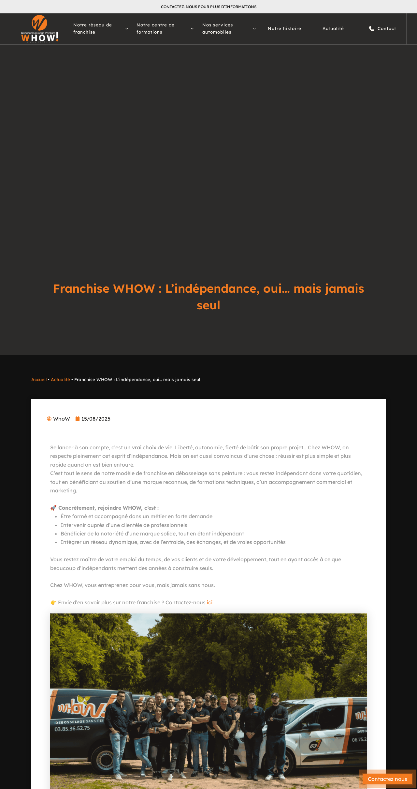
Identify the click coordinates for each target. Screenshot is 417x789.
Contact (382, 28)
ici (209, 602)
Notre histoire (284, 28)
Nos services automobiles (229, 28)
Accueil (39, 379)
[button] (125, 28)
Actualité (333, 28)
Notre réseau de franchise (100, 28)
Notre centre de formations (165, 28)
